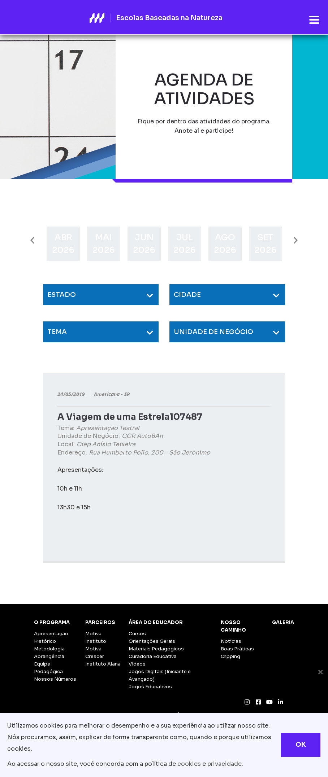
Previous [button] (32, 240)
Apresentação (51, 634)
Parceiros (100, 622)
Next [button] (296, 240)
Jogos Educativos (150, 687)
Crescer (94, 656)
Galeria (283, 622)
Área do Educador (156, 622)
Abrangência (49, 656)
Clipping (230, 656)
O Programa (52, 622)
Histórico (45, 641)
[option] (63, 244)
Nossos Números (55, 679)
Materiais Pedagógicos (156, 649)
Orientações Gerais (152, 641)
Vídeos (137, 664)
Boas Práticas (237, 649)
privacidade (224, 764)
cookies (189, 764)
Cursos (137, 634)
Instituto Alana (103, 664)
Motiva (93, 634)
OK (300, 745)
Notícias (231, 641)
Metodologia (49, 649)
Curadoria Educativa (153, 656)
